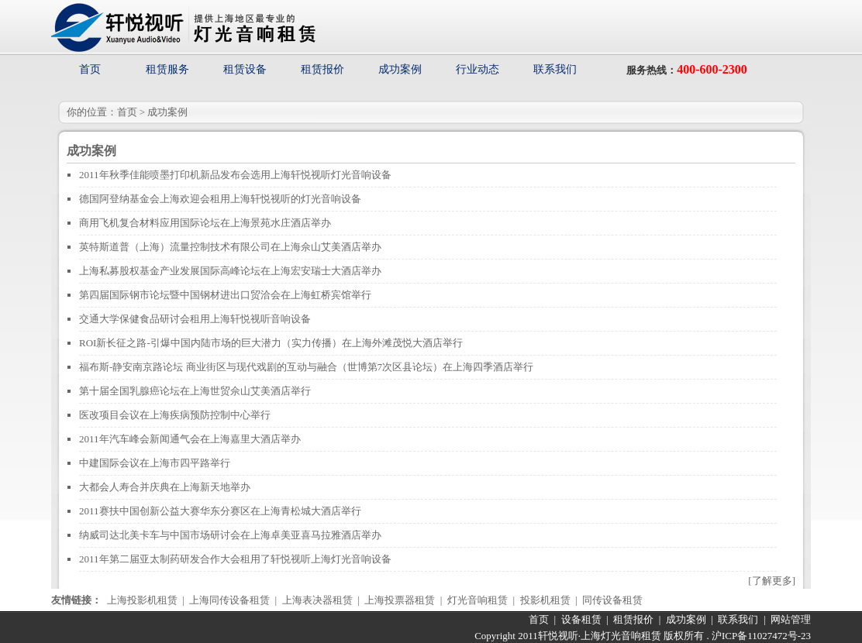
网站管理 (791, 619)
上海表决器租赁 (317, 600)
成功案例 (400, 69)
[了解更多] (771, 580)
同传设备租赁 (612, 600)
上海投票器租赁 (399, 600)
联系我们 (555, 69)
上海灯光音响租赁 (621, 635)
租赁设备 (245, 69)
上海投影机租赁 (142, 600)
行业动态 (477, 69)
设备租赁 (581, 619)
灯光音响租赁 (477, 600)
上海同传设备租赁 (229, 600)
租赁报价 (322, 69)
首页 (90, 69)
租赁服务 (167, 69)
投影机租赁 (545, 600)
